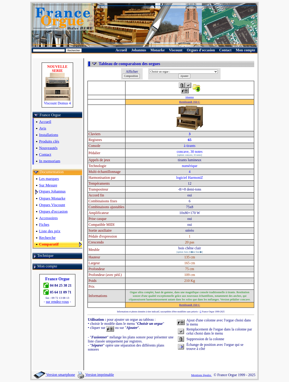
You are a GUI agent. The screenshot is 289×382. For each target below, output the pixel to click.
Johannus (189, 97)
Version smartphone (54, 375)
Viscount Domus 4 (57, 101)
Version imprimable (96, 375)
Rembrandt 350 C (189, 102)
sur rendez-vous (57, 302)
